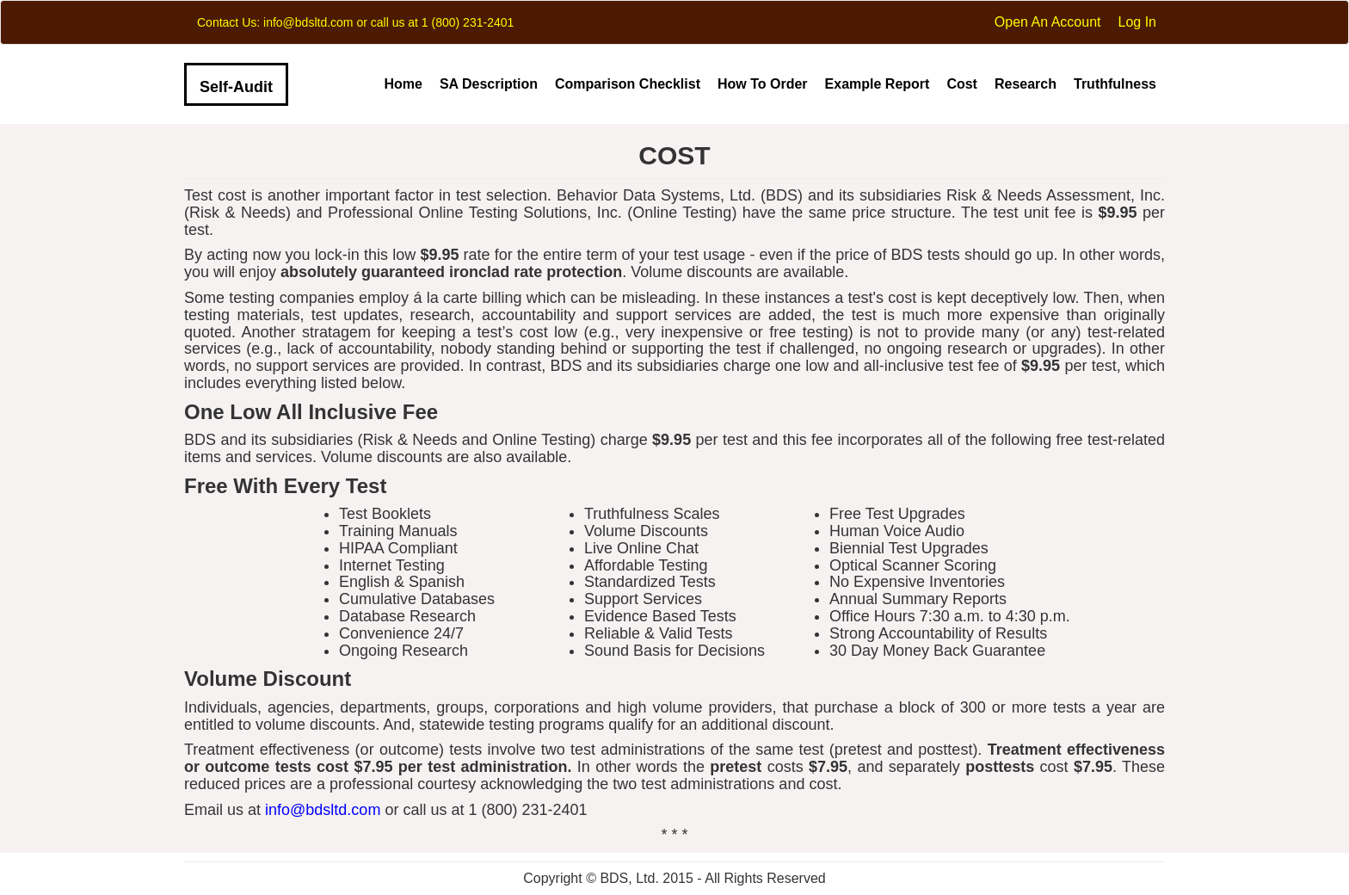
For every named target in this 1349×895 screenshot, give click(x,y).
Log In (1137, 22)
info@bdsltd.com (322, 809)
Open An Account (1048, 22)
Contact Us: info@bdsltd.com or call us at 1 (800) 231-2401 (355, 22)
